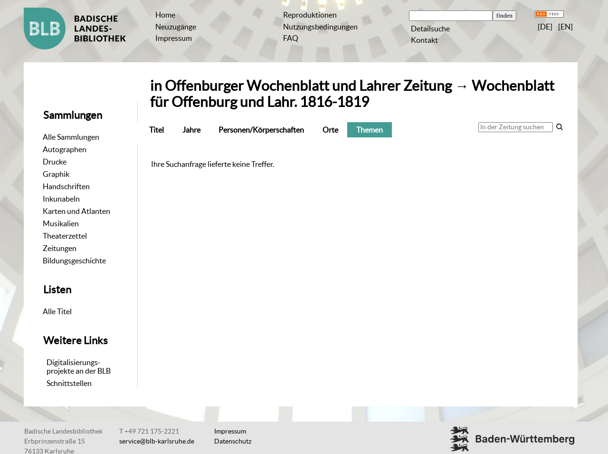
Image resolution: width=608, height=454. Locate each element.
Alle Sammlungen (71, 137)
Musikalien (61, 223)
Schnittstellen (69, 383)
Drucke (54, 161)
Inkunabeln (61, 198)
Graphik (56, 174)
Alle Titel (57, 311)
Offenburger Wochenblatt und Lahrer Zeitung (308, 86)
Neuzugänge (175, 26)
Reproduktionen (310, 14)
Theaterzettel (65, 236)
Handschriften (66, 186)
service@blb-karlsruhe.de (156, 441)
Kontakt (424, 40)
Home (165, 14)
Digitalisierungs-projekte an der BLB (79, 366)
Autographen (64, 149)
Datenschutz (232, 441)
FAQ (290, 38)
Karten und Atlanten (76, 211)
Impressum (173, 38)
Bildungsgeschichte (74, 260)
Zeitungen (59, 248)
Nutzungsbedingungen (320, 26)
